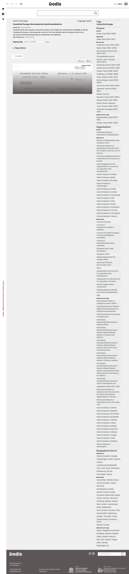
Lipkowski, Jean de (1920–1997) (107, 89)
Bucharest (115, 530)
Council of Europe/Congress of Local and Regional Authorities (108, 235)
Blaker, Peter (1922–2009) (107, 48)
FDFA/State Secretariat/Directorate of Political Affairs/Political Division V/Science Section (107, 357)
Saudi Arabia (102, 513)
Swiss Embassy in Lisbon (106, 423)
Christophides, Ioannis (105, 56)
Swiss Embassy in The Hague (108, 213)
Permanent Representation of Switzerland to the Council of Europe (108, 158)
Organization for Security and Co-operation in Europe (108, 280)
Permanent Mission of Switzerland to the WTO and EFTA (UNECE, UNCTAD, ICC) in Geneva (108, 149)
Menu (126, 3)
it (16, 4)
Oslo (98, 468)
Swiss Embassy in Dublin (106, 189)
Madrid (105, 536)
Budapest (100, 533)
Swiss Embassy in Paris (106, 201)
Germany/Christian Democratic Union (104, 263)
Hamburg (100, 501)
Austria (99, 483)
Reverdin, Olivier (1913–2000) (108, 97)
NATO (99, 268)
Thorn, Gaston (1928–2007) (107, 106)
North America (102, 510)
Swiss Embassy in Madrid (107, 426)
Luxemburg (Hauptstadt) (107, 465)
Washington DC (103, 545)
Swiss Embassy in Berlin (106, 177)
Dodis (3, 314)
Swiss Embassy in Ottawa (107, 432)
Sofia (99, 542)
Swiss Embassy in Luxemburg (108, 195)
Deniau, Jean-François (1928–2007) (106, 60)
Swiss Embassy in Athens (107, 408)
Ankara (99, 456)
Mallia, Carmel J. (103, 94)
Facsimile (17, 56)
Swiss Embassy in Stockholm (108, 207)
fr (12, 4)
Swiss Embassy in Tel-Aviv (107, 210)
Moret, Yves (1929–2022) (106, 33)
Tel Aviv (109, 471)
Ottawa (108, 539)
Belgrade (106, 530)
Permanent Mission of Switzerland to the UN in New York (108, 402)
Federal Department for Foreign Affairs (106, 258)
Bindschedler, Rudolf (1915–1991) (107, 118)
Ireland (115, 501)
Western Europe (103, 525)
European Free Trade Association (105, 249)
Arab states (101, 480)
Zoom (81, 61)
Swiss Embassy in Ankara (107, 174)
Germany (114, 498)
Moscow (112, 536)
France (99, 498)
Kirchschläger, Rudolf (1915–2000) (108, 81)
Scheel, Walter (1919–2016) (107, 100)
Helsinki (108, 501)
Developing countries (105, 489)
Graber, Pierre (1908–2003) (107, 71)
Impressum (43, 571)
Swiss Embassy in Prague (107, 435)
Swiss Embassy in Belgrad (107, 411)
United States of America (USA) (107, 520)
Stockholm (115, 468)
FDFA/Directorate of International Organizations (108, 133)
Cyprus (113, 483)
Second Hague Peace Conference (105, 285)
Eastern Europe (103, 492)
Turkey (114, 516)
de (7, 4)
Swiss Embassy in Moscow (107, 429)
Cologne (114, 456)
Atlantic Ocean (113, 480)
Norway (112, 510)
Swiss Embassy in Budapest (108, 417)
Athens (99, 530)
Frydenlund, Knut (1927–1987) (108, 68)
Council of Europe (105, 24)
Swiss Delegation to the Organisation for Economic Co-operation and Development (107, 167)
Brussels (106, 456)
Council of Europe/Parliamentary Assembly (105, 243)
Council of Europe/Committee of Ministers (105, 227)
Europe (112, 492)
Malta (99, 507)
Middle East (106, 507)
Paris (103, 468)
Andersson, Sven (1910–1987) (108, 45)
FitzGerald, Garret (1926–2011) (108, 65)
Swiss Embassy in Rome (106, 204)
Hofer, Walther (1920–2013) (107, 77)
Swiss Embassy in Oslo (105, 198)
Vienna (109, 474)
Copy (47, 42)
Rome (108, 468)
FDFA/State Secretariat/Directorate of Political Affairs (107, 322)
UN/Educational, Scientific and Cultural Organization (107, 291)
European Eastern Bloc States (108, 495)
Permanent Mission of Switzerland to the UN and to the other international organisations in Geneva (108, 393)
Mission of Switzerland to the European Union (108, 141)
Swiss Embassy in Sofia (106, 438)
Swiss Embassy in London (107, 192)
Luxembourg (113, 504)
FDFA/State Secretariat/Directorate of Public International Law (107, 381)
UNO (98, 295)
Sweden (100, 516)
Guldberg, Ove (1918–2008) (107, 74)
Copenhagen (102, 459)
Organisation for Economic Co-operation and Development (107, 273)
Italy (98, 504)
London (100, 462)
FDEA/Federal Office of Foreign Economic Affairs (107, 302)
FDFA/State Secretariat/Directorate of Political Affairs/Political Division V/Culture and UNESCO (107, 332)
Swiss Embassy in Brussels (107, 180)
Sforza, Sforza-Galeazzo (106, 103)
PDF (89, 61)
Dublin (110, 459)
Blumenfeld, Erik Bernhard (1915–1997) (107, 52)
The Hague (101, 474)
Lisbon (99, 536)
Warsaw (104, 542)
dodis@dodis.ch (15, 571)
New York (100, 539)
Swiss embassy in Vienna (107, 216)
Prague (114, 539)
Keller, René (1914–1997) (106, 39)
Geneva (117, 459)
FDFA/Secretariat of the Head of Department (108, 315)
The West (107, 516)
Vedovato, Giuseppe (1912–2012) (107, 110)
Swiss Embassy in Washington (104, 445)
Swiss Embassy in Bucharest (108, 414)
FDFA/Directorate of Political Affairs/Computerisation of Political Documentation (108, 308)
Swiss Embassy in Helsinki (107, 420)
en (21, 4)
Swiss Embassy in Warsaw (107, 441)
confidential (26, 27)
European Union (103, 254)
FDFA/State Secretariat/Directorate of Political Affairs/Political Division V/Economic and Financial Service (107, 345)
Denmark (100, 486)
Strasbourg (101, 471)
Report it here (55, 569)
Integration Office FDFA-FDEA (108, 386)
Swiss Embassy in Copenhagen (104, 184)
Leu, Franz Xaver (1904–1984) (108, 85)
